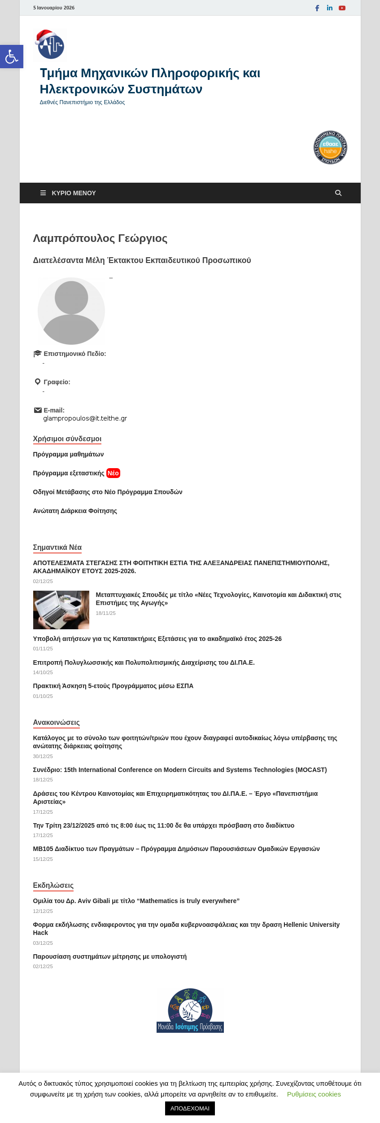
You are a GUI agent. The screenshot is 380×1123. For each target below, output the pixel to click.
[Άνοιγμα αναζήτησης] (338, 193)
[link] (11, 56)
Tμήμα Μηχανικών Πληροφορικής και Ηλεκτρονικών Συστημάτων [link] (150, 80)
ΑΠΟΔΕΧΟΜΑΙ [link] (190, 1108)
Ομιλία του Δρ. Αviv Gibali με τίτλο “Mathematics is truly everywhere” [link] (136, 900)
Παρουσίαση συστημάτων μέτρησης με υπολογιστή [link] (110, 956)
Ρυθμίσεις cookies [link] (314, 1094)
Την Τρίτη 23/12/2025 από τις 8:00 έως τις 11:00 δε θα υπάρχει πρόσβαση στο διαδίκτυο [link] (164, 825)
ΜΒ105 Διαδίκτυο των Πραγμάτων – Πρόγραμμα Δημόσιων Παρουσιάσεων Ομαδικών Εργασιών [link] (176, 848)
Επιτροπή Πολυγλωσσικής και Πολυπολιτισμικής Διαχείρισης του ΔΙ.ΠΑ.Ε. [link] (144, 662)
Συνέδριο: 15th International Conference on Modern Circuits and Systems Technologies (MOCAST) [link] (180, 769)
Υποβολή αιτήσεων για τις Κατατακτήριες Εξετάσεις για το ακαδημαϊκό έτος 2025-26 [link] (157, 638)
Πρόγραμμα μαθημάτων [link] (68, 454)
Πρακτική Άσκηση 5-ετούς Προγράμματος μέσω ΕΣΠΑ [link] (113, 685)
